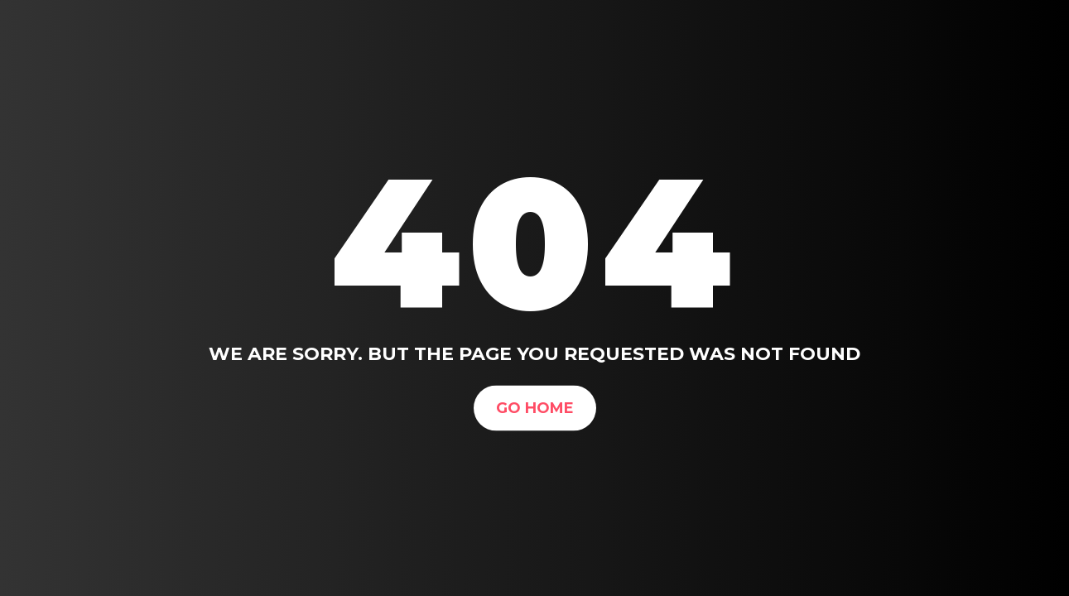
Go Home (535, 407)
